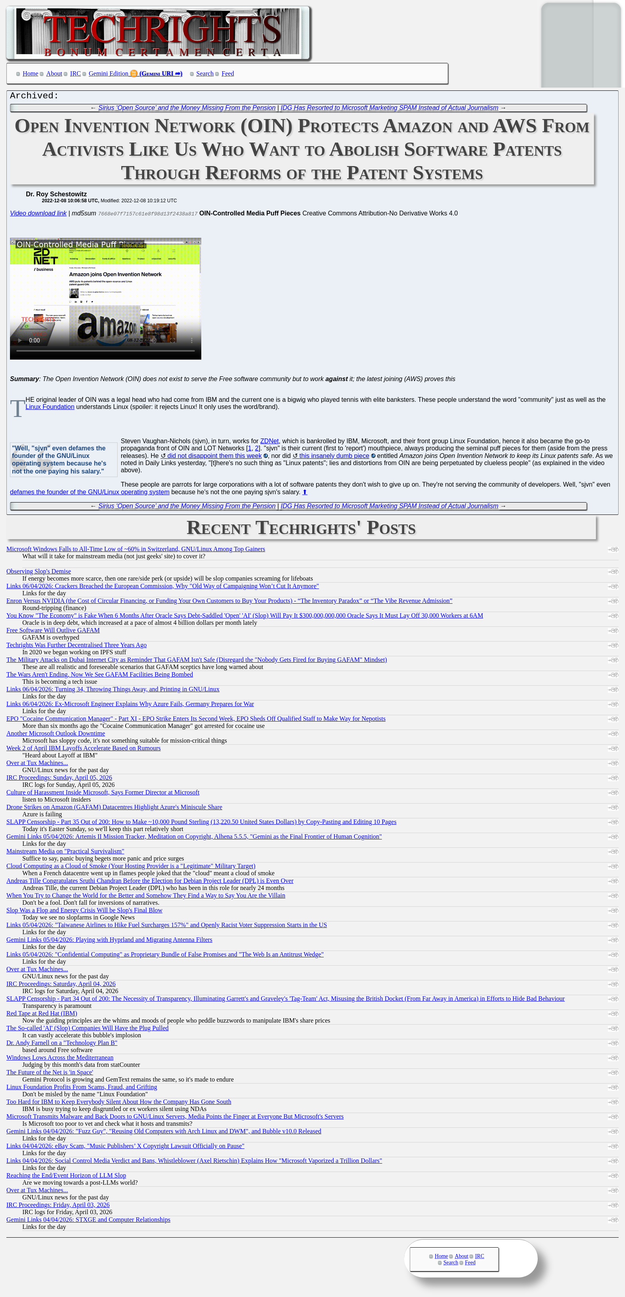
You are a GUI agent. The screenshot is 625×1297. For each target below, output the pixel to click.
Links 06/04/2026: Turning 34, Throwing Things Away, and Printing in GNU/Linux (113, 691)
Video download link (38, 215)
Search (205, 73)
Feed (228, 73)
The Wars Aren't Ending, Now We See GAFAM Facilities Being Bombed (99, 676)
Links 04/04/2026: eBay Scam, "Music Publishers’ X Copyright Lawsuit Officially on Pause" (125, 1147)
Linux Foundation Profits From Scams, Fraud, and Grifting (81, 1089)
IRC (75, 73)
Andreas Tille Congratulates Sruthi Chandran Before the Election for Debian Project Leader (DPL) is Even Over (149, 882)
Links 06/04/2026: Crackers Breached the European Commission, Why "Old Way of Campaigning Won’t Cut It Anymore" (162, 588)
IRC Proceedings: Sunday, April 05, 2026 (59, 779)
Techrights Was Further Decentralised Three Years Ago (76, 647)
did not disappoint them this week (214, 457)
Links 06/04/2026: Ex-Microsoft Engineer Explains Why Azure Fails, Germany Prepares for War (130, 705)
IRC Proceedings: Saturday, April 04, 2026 (61, 985)
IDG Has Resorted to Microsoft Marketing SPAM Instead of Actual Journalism (389, 109)
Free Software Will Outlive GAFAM (53, 632)
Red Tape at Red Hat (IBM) (41, 1015)
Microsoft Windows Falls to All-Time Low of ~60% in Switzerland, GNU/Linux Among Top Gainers (135, 551)
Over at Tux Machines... (37, 764)
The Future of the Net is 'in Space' (49, 1074)
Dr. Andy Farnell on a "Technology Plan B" (62, 1044)
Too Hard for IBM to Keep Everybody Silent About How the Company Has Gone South (118, 1103)
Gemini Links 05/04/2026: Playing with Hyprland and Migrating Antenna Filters (109, 941)
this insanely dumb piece (334, 457)
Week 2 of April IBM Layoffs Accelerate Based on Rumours (83, 750)
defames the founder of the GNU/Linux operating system (89, 494)
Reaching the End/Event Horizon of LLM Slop (66, 1177)
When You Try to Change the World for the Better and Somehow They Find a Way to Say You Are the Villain (145, 897)
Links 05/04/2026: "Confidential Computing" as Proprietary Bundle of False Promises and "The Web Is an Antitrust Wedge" (165, 956)
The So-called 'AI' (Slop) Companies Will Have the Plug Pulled (87, 1030)
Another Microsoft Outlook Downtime (55, 735)
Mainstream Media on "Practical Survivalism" (65, 853)
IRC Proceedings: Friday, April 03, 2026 (58, 1206)
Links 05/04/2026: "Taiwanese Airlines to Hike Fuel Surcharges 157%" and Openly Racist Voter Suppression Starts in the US (166, 926)
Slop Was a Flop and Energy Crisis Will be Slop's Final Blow (84, 912)
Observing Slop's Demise (38, 573)
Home (30, 73)
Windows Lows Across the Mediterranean (60, 1059)
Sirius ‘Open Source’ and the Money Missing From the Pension (187, 109)
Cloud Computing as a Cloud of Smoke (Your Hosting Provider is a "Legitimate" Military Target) (131, 868)
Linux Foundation (50, 408)
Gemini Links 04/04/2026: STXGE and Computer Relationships (88, 1221)
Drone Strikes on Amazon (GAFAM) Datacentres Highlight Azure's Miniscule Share (114, 809)
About (54, 73)
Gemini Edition (108, 73)
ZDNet (269, 443)
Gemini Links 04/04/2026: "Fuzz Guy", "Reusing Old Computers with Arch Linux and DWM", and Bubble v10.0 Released (163, 1133)
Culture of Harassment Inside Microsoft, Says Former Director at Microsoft (102, 794)
